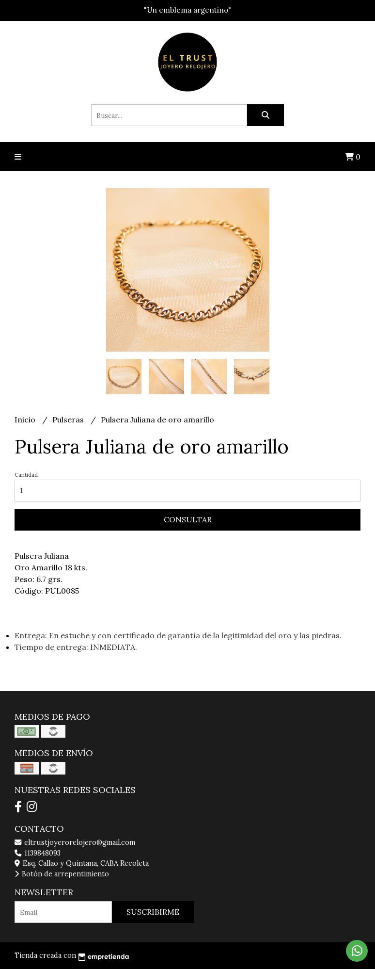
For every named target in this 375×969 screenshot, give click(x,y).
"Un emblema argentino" (187, 10)
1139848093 (38, 853)
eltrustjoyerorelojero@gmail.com (75, 842)
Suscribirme (152, 912)
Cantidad (26, 474)
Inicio (26, 419)
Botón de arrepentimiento (62, 874)
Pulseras (69, 419)
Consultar (188, 519)
